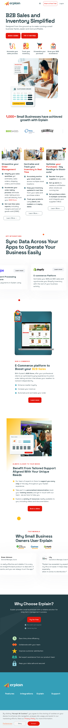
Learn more (35, 400)
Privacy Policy (30, 718)
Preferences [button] (7, 723)
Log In (62, 3)
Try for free (34, 620)
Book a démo (35, 509)
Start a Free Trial (50, 3)
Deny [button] (20, 723)
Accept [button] (33, 723)
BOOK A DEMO (13, 36)
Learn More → (11, 218)
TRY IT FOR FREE (30, 36)
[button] (40, 3)
